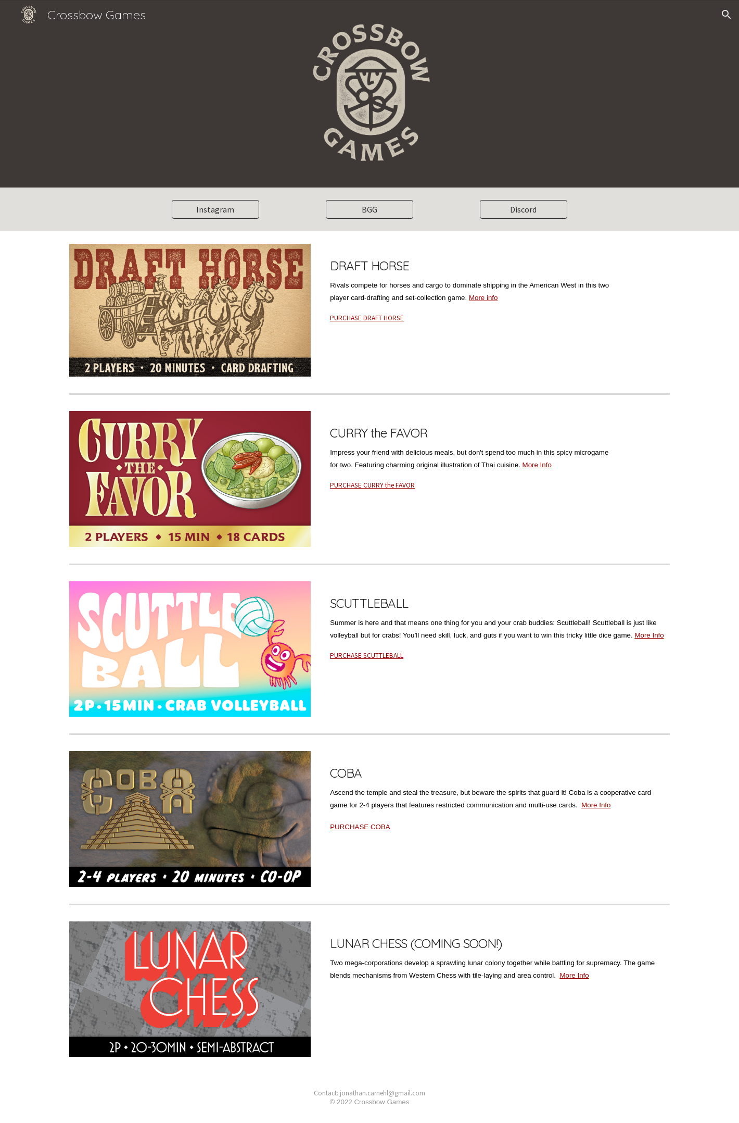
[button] (726, 14)
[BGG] (369, 209)
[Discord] (523, 209)
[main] (472, 286)
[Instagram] (215, 209)
